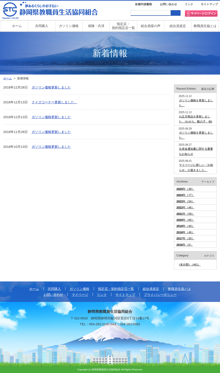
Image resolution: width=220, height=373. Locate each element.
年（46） (185, 207)
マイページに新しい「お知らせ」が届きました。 (196, 167)
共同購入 (41, 26)
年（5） (184, 244)
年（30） (185, 238)
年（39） (185, 189)
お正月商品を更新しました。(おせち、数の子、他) (195, 119)
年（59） (185, 213)
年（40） (185, 226)
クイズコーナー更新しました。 (54, 102)
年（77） (185, 195)
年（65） (185, 219)
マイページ (80, 294)
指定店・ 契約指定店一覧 (123, 26)
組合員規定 (178, 26)
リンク (189, 4)
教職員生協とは (205, 26)
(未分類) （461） (190, 264)
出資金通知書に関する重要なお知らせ (196, 151)
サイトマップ (209, 4)
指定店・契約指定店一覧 (116, 289)
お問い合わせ (168, 4)
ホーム (34, 289)
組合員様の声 (150, 26)
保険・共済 (96, 26)
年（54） (185, 201)
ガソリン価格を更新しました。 (196, 103)
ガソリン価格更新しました (51, 87)
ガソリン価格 (69, 26)
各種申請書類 (143, 4)
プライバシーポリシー (160, 294)
